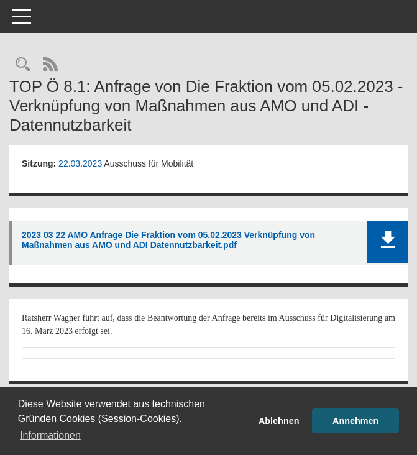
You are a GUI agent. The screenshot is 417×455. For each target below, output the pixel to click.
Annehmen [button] (355, 421)
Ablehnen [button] (279, 421)
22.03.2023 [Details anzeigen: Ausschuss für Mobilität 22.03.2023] (80, 163)
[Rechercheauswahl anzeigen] (23, 65)
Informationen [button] (50, 435)
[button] (387, 242)
